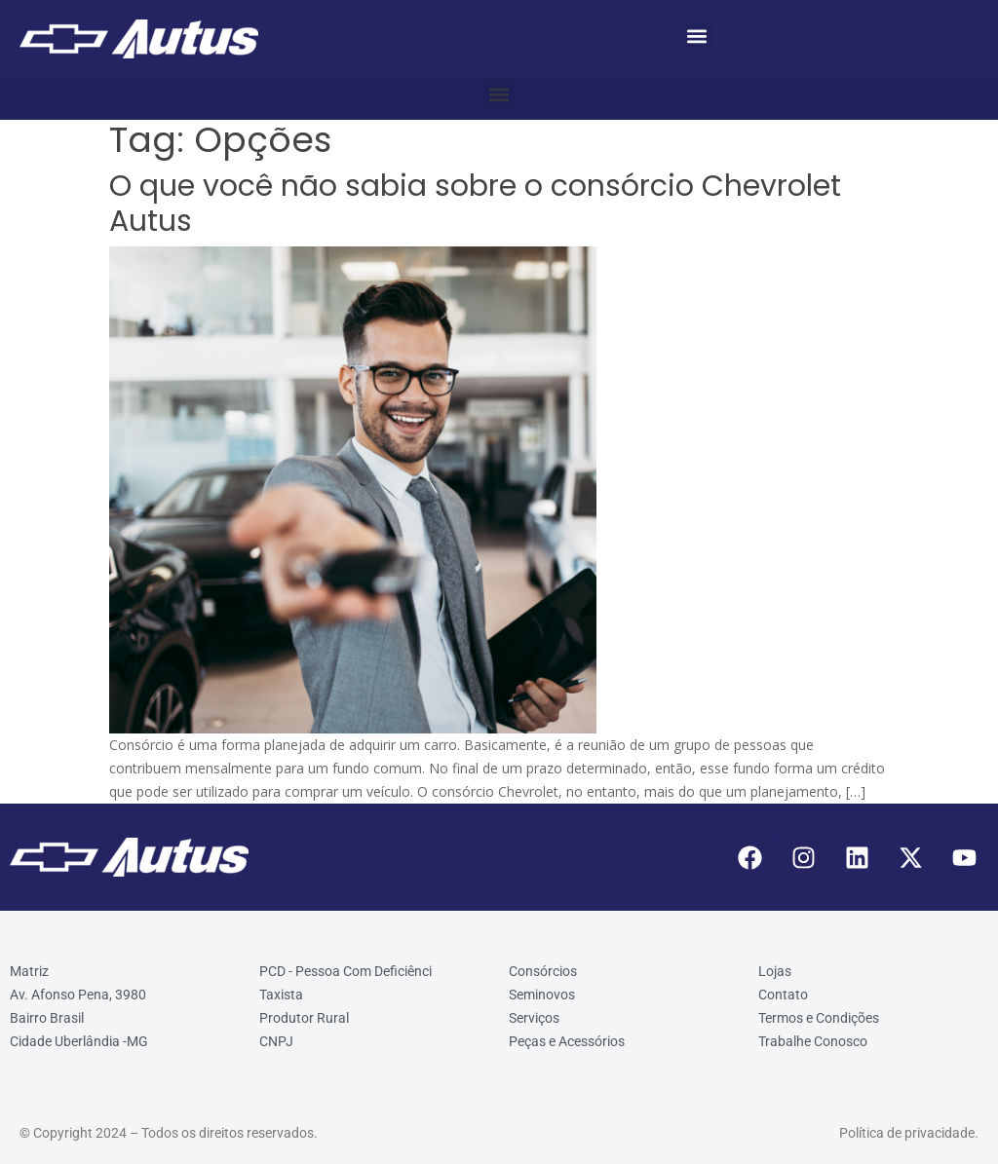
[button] (696, 35)
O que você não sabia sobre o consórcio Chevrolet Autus (475, 204)
